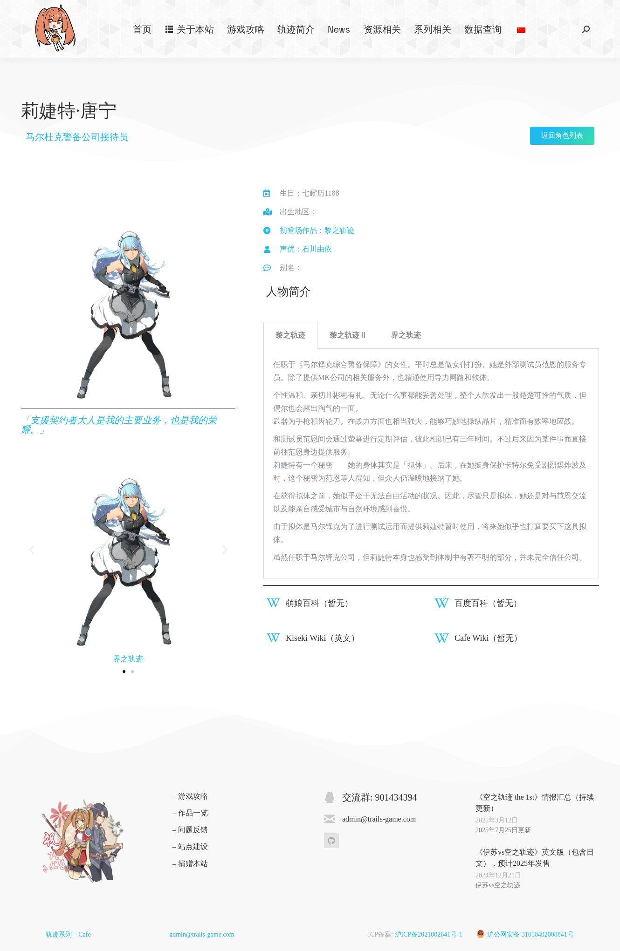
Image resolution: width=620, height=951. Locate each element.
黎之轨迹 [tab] (290, 335)
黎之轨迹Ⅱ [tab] (348, 335)
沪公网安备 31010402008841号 (530, 934)
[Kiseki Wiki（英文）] (273, 637)
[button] (31, 550)
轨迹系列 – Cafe (68, 934)
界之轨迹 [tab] (406, 335)
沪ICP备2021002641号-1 (428, 934)
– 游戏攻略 (190, 796)
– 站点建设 (190, 846)
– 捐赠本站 (190, 864)
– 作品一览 (190, 813)
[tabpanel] (431, 463)
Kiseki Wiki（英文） (322, 638)
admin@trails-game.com (202, 934)
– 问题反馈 (190, 830)
